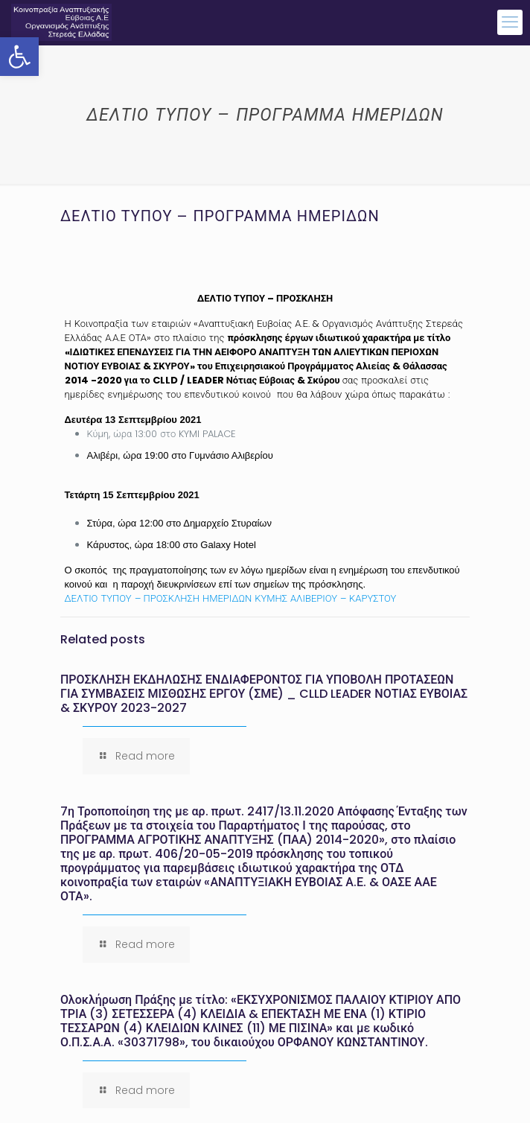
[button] (19, 56)
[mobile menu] (510, 22)
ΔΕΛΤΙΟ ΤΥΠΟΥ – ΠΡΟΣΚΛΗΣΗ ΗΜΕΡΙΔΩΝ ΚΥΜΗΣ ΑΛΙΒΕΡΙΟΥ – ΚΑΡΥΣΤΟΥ (231, 598)
